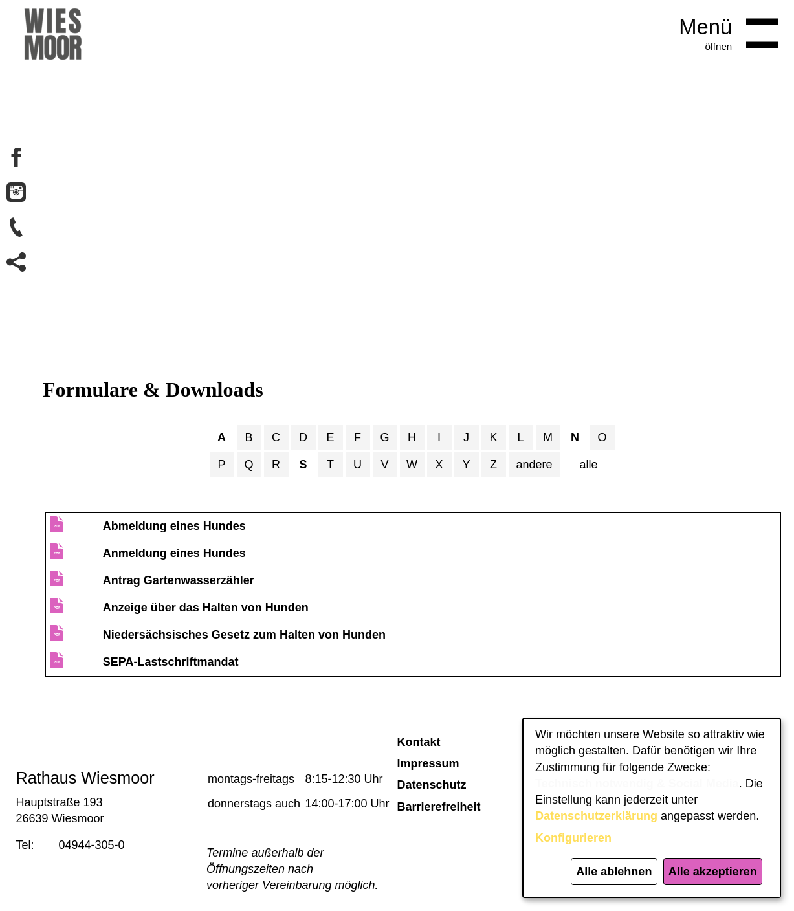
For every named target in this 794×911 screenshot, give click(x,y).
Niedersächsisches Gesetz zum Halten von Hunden (244, 634)
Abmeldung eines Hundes (174, 526)
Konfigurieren (573, 837)
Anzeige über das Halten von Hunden (206, 607)
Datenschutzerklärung (596, 815)
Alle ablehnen (614, 871)
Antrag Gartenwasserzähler (178, 580)
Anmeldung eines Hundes (174, 553)
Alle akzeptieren (712, 871)
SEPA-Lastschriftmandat (171, 661)
